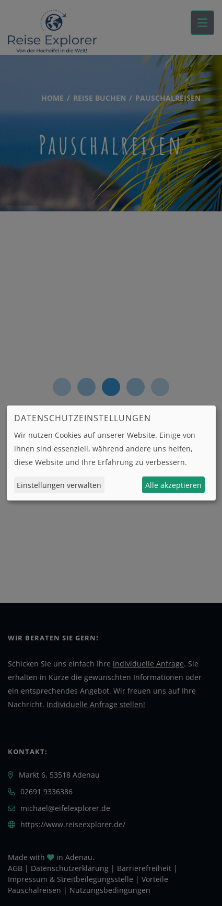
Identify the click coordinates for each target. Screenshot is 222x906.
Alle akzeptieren (173, 485)
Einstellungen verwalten (59, 485)
